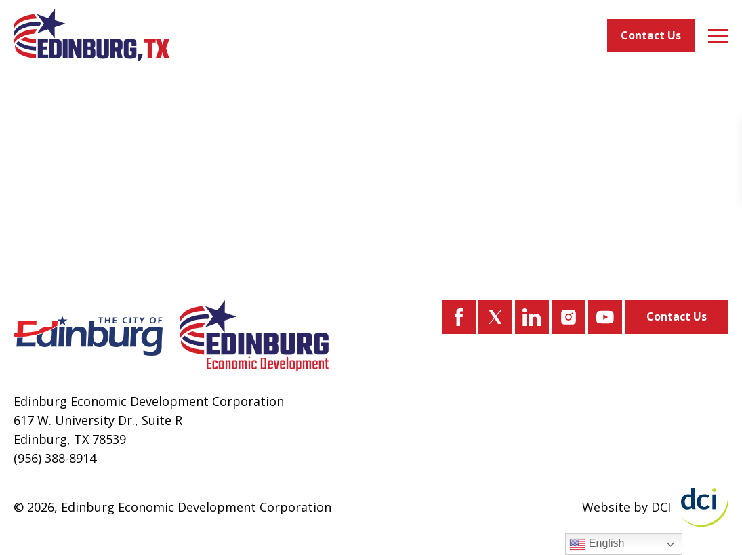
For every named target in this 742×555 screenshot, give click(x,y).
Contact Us (651, 35)
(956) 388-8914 (55, 458)
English (596, 544)
